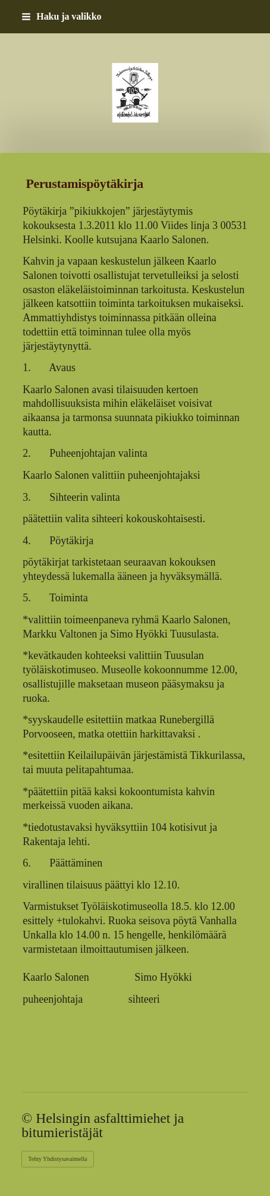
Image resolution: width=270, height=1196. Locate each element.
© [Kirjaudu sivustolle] (28, 1118)
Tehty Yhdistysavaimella (57, 1159)
